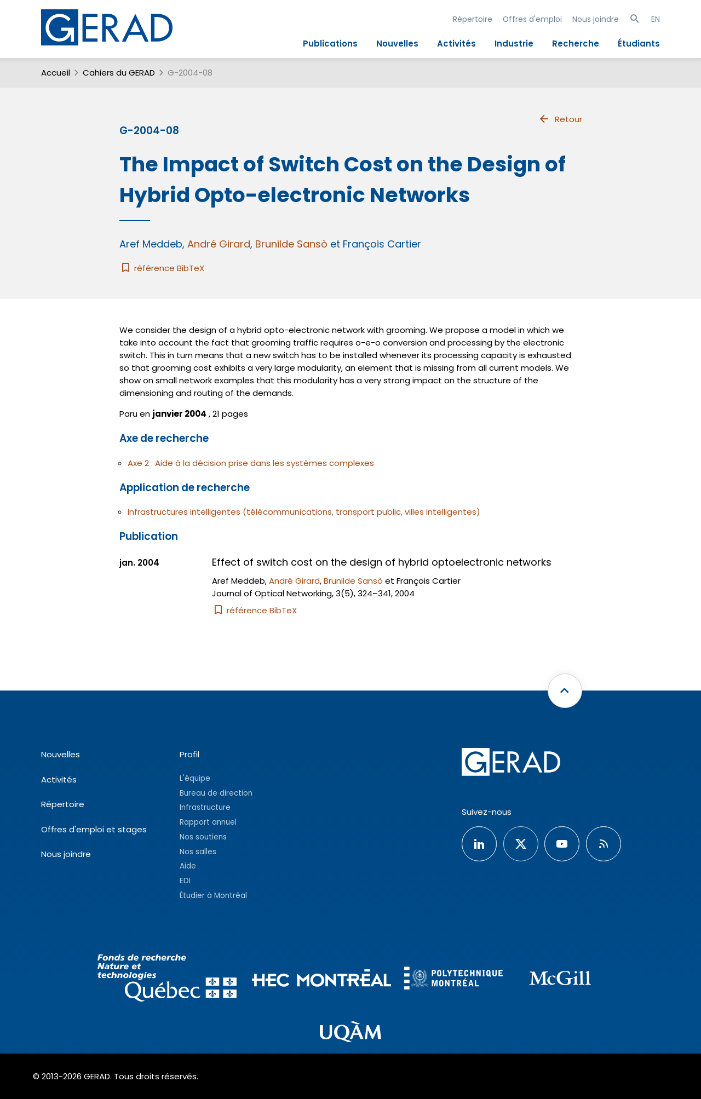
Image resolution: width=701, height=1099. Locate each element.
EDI (185, 881)
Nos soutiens (203, 837)
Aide (188, 866)
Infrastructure (205, 807)
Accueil (55, 72)
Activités (456, 43)
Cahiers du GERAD (119, 72)
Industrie (514, 43)
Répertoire (472, 19)
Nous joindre (595, 19)
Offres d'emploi (532, 19)
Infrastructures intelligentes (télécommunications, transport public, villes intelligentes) (304, 511)
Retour (560, 118)
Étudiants (639, 43)
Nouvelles (397, 43)
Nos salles (198, 852)
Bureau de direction (216, 793)
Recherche (575, 43)
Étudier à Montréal (213, 895)
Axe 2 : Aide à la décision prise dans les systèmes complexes (251, 463)
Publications (330, 43)
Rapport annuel (208, 822)
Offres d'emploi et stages (94, 829)
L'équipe (195, 778)
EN (655, 19)
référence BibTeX (161, 268)
